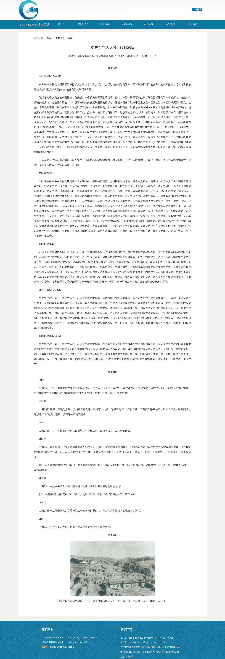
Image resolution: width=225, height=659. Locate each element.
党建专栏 (60, 38)
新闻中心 (127, 24)
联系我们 (193, 24)
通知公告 (171, 24)
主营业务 (105, 24)
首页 (49, 38)
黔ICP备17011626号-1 (79, 642)
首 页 (61, 24)
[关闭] (145, 56)
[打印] (153, 56)
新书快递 (149, 24)
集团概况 (83, 24)
